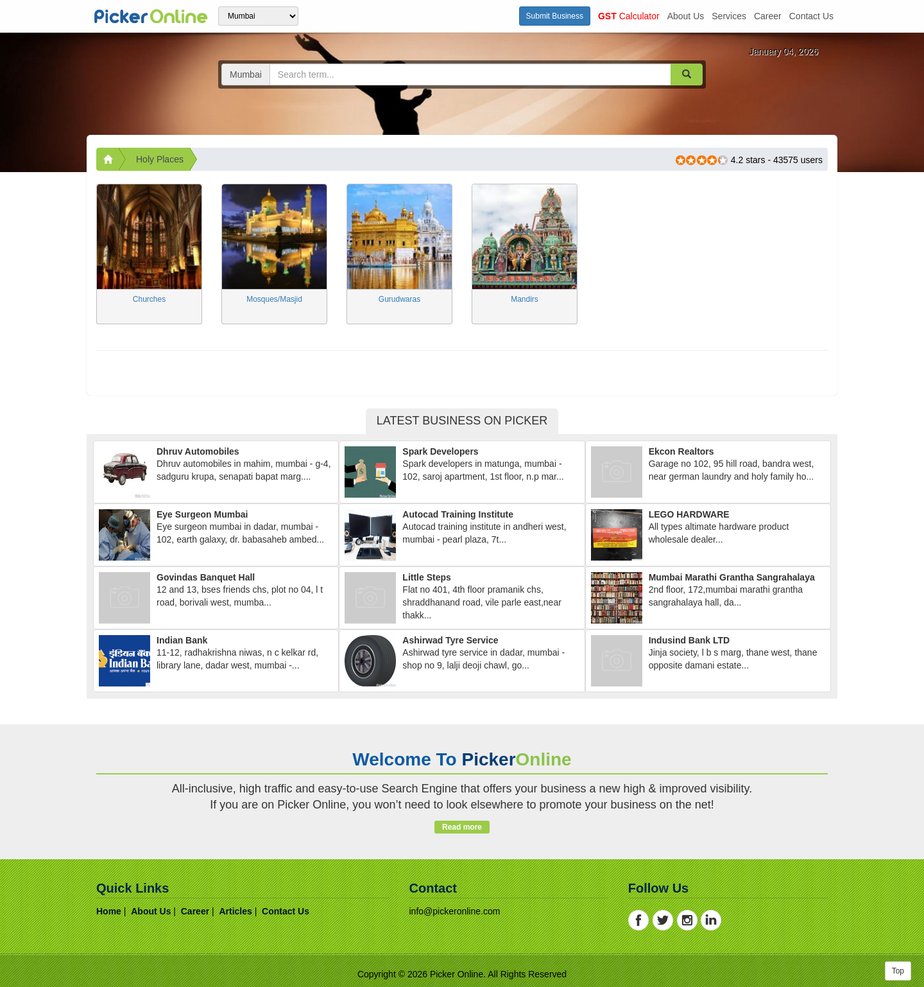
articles (235, 911)
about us (686, 16)
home (108, 911)
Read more (462, 827)
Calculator (629, 16)
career (768, 16)
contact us (811, 16)
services (729, 16)
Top (898, 970)
